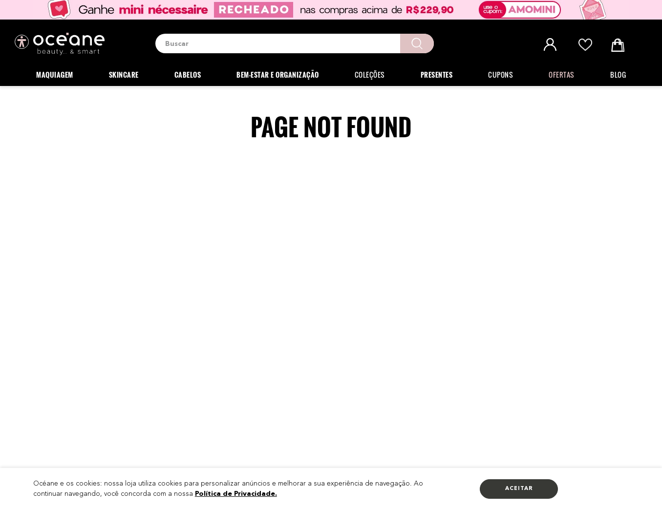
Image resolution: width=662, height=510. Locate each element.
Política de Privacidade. (236, 493)
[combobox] (294, 43)
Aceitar (519, 488)
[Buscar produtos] (417, 43)
